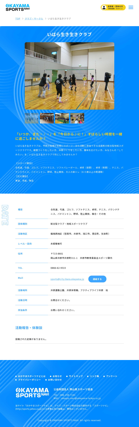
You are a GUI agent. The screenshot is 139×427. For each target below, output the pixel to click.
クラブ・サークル (34, 18)
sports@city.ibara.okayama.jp (67, 279)
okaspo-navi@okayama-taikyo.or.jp (81, 398)
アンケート (112, 376)
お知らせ (57, 376)
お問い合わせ (55, 380)
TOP (17, 18)
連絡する (97, 279)
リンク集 (94, 376)
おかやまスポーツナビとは (32, 376)
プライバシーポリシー (29, 380)
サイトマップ (76, 376)
